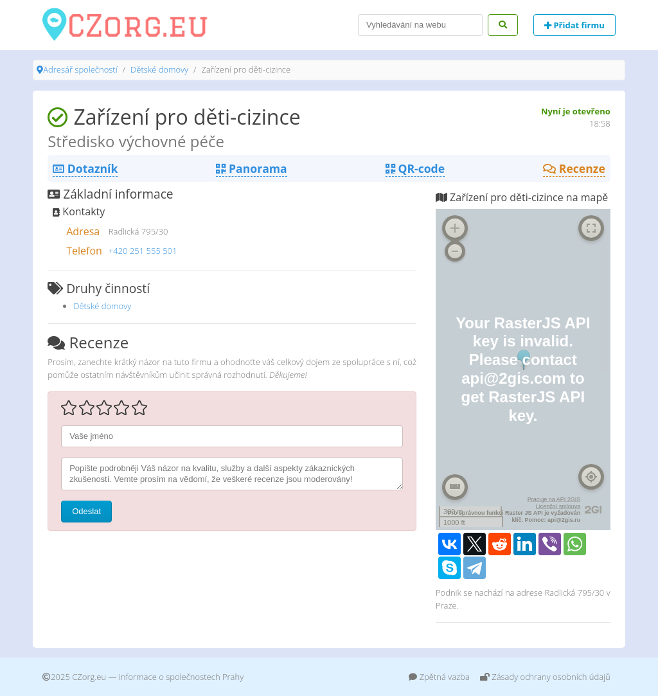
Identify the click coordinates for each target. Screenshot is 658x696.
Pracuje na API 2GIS (554, 499)
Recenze (574, 168)
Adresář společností (80, 69)
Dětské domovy (159, 69)
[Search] (420, 25)
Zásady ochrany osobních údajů (545, 677)
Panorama (251, 168)
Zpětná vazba (439, 677)
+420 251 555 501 (143, 250)
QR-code (415, 168)
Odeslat (86, 511)
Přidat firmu (574, 25)
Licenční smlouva (558, 506)
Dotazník (85, 168)
